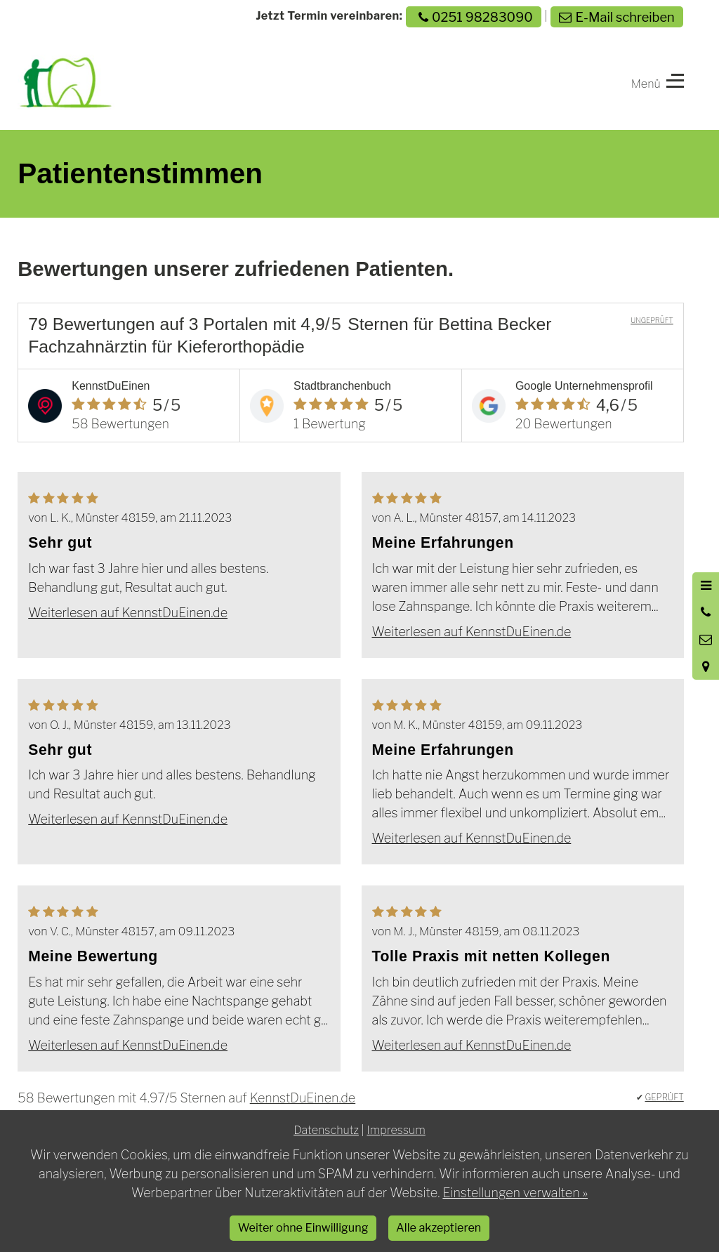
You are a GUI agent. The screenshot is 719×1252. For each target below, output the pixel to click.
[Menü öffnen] (705, 585)
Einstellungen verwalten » (515, 1192)
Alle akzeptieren (438, 1227)
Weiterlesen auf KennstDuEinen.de (127, 612)
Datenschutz (326, 1130)
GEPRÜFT (664, 1097)
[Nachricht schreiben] (705, 639)
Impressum (396, 1130)
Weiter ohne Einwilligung (303, 1227)
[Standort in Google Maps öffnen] (705, 666)
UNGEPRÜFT (652, 320)
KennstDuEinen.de (302, 1097)
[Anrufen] (705, 612)
